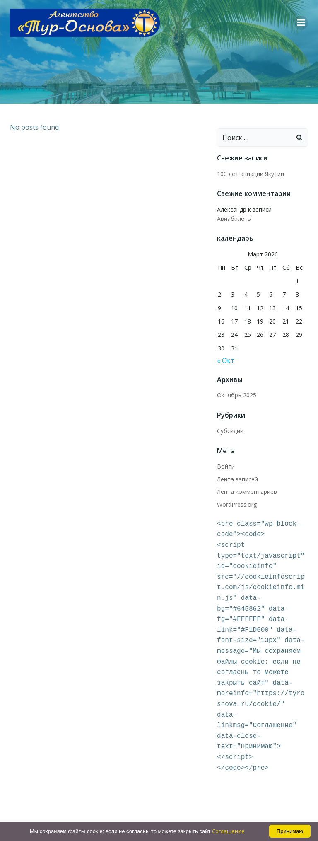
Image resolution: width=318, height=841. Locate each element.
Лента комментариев (247, 482)
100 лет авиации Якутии (250, 174)
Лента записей (237, 470)
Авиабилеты (290, 209)
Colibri (249, 819)
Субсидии (230, 421)
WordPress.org (237, 495)
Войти (226, 457)
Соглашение (228, 831)
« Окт (225, 351)
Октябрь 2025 (236, 386)
